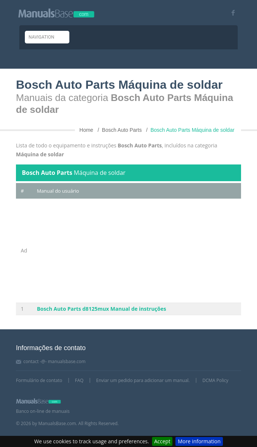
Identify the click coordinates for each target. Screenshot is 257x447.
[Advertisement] (136, 251)
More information (199, 441)
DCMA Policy (215, 380)
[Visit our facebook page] (230, 13)
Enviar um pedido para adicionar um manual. (143, 380)
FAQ (79, 380)
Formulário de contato (39, 380)
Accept (162, 441)
